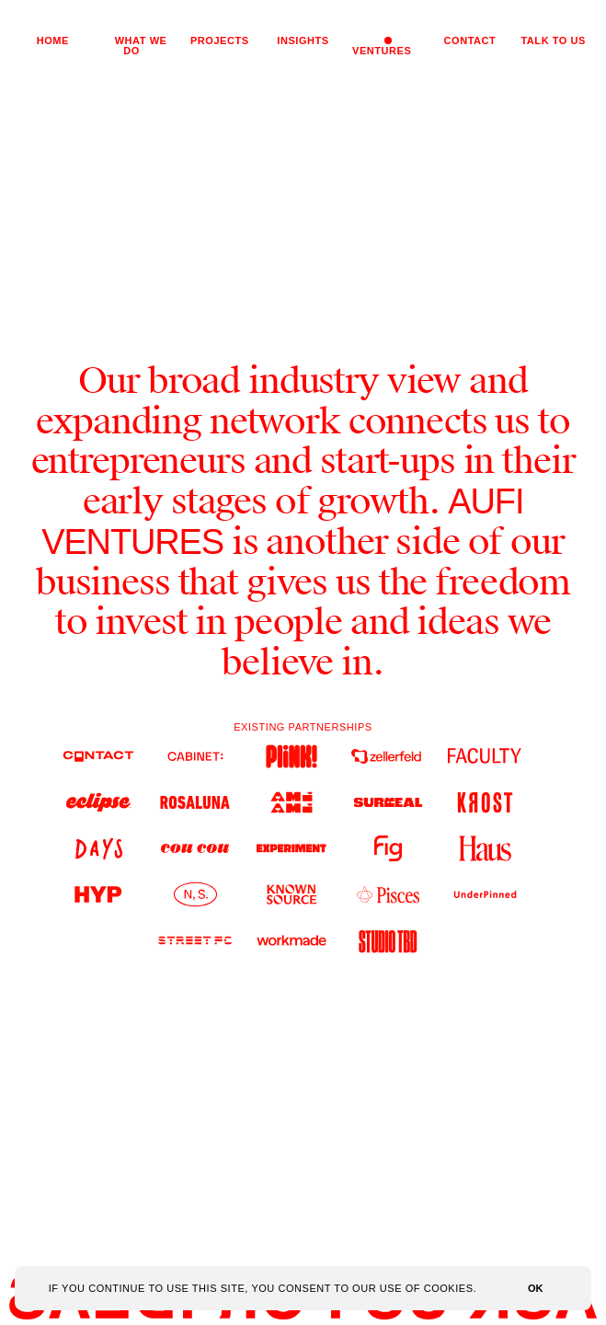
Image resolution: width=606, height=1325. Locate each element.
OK (535, 1288)
